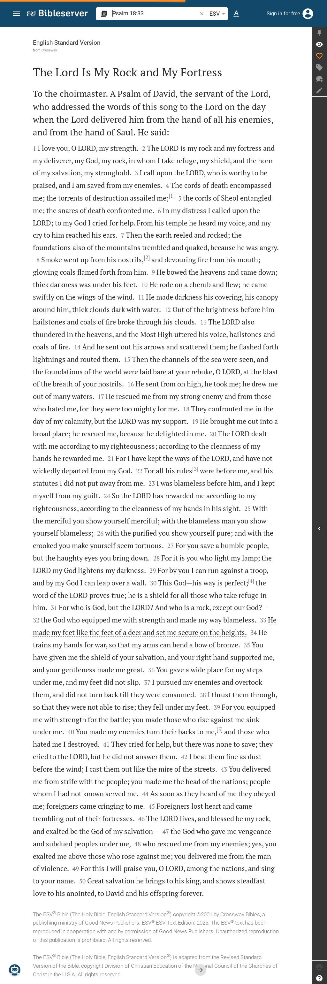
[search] (155, 13)
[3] (195, 468)
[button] (16, 13)
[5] (220, 729)
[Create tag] (319, 67)
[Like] (319, 56)
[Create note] (319, 90)
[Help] (319, 978)
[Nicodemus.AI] (14, 970)
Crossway (49, 50)
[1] (172, 195)
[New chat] (319, 79)
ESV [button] (218, 14)
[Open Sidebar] (319, 528)
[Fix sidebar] (319, 33)
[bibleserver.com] (57, 14)
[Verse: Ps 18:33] (319, 44)
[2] (147, 257)
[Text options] (236, 13)
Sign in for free (283, 14)
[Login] (307, 13)
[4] (251, 580)
